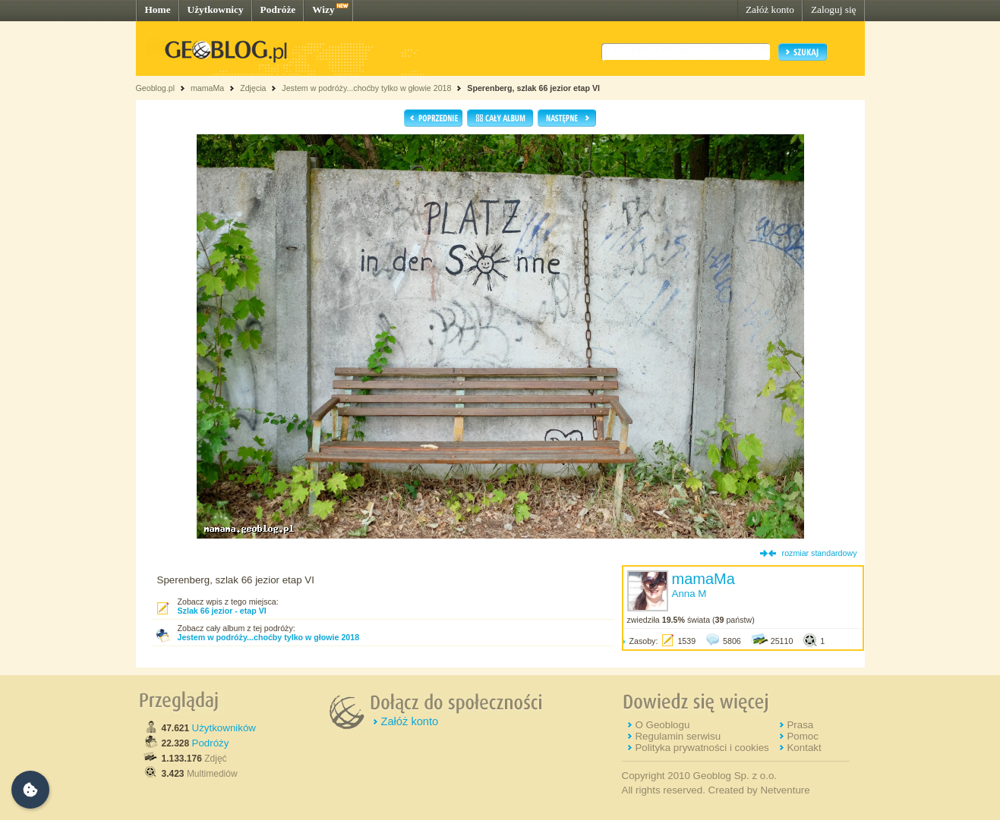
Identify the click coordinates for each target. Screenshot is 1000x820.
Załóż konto (770, 9)
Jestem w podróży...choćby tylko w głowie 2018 (366, 88)
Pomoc (802, 736)
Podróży (210, 743)
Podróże (278, 9)
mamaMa (207, 88)
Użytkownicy (216, 9)
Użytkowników (224, 728)
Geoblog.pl (155, 88)
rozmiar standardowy (819, 553)
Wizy (323, 9)
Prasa (800, 724)
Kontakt (804, 747)
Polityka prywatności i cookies (701, 747)
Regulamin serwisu (678, 736)
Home (158, 9)
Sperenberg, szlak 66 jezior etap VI (533, 88)
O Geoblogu (662, 724)
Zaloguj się (833, 9)
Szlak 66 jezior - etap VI (222, 610)
